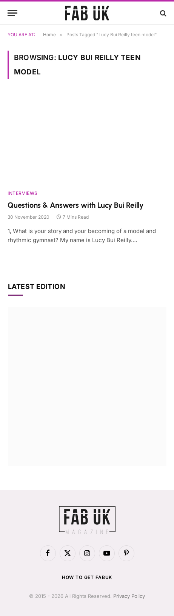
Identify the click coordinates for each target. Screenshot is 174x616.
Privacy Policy (129, 596)
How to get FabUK (87, 577)
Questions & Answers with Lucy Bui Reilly (75, 205)
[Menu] (12, 13)
